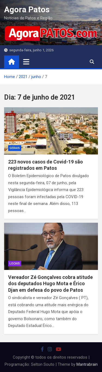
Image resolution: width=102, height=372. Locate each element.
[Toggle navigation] (26, 61)
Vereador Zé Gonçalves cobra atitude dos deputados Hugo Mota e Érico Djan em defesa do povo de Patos (50, 283)
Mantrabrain (87, 364)
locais (15, 263)
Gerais (15, 148)
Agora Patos (27, 9)
